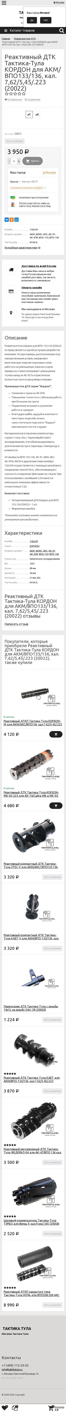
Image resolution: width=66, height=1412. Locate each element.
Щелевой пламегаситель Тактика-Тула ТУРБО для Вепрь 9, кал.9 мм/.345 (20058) (31, 1222)
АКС (45, 550)
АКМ (32, 550)
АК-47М (34, 554)
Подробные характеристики (21, 247)
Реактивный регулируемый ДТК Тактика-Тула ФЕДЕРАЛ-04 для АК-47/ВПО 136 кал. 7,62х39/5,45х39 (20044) (33, 1152)
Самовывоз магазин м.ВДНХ (26, 187)
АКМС (39, 550)
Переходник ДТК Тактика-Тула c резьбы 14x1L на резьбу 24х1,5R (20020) (31, 1008)
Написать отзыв (16, 624)
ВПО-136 (54, 554)
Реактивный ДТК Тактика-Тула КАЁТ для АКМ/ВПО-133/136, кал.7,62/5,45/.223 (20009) (32, 1081)
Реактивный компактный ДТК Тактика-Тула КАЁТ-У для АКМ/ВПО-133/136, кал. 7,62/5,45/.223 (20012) (31, 938)
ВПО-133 (43, 554)
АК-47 (52, 550)
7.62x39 (34, 541)
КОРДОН (34, 546)
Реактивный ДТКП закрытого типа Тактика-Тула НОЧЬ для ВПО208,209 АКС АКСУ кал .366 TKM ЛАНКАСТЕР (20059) (31, 1295)
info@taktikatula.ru (12, 1369)
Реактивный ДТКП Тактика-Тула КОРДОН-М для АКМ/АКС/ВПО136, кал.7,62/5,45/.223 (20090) (33, 724)
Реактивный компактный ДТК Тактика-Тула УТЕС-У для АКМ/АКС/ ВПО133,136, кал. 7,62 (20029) (31, 867)
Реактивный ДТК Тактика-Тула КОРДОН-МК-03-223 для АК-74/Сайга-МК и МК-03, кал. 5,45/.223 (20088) (31, 796)
